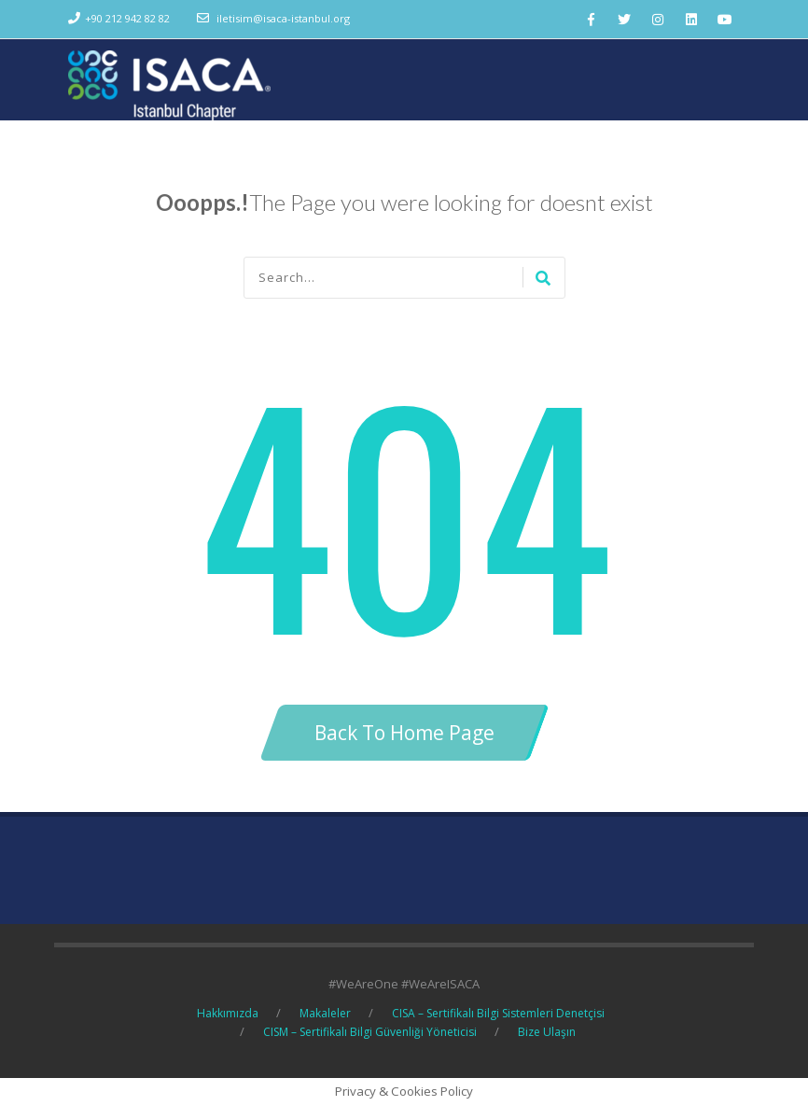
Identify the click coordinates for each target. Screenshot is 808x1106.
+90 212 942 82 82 (127, 18)
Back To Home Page (404, 733)
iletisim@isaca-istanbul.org (283, 18)
